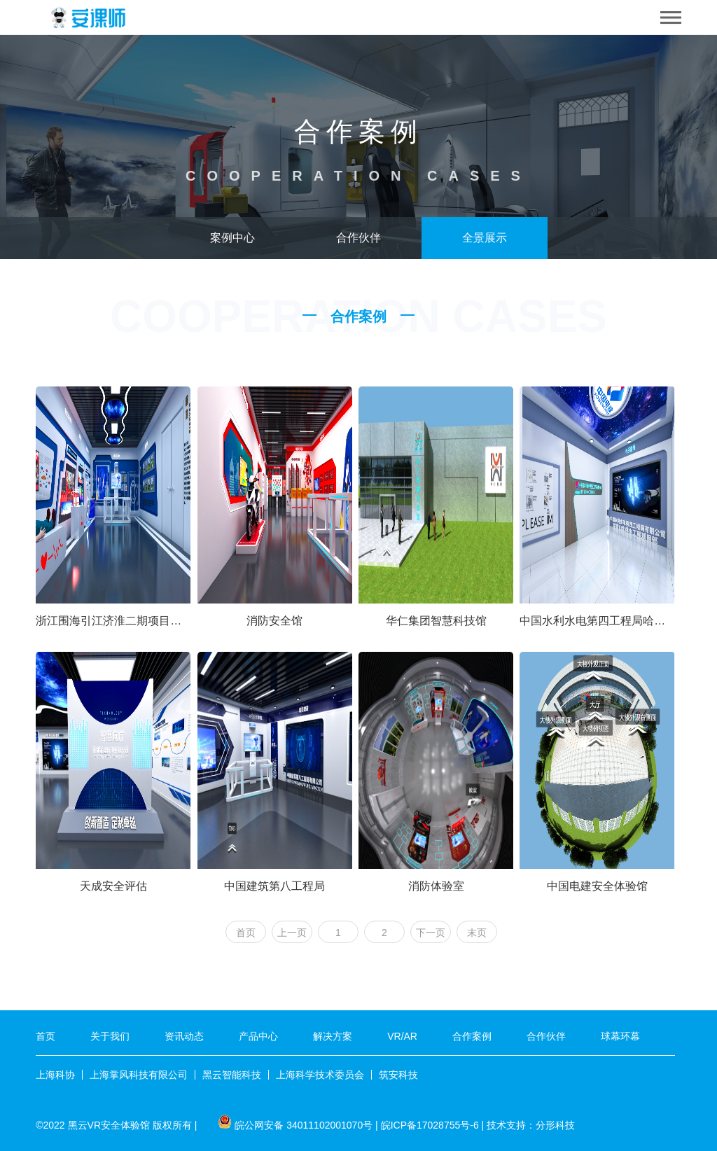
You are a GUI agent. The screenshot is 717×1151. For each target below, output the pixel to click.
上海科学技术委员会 (320, 1075)
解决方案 (332, 1036)
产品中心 (258, 1036)
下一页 (430, 932)
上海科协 (55, 1075)
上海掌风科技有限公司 (139, 1075)
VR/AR (402, 1036)
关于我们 (110, 1036)
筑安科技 (398, 1075)
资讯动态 (184, 1036)
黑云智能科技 (231, 1075)
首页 (246, 932)
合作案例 (472, 1036)
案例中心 (232, 238)
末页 (477, 932)
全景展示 (484, 238)
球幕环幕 (620, 1036)
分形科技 (555, 1125)
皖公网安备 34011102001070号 (304, 1125)
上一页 (292, 932)
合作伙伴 (358, 238)
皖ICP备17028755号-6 (430, 1125)
